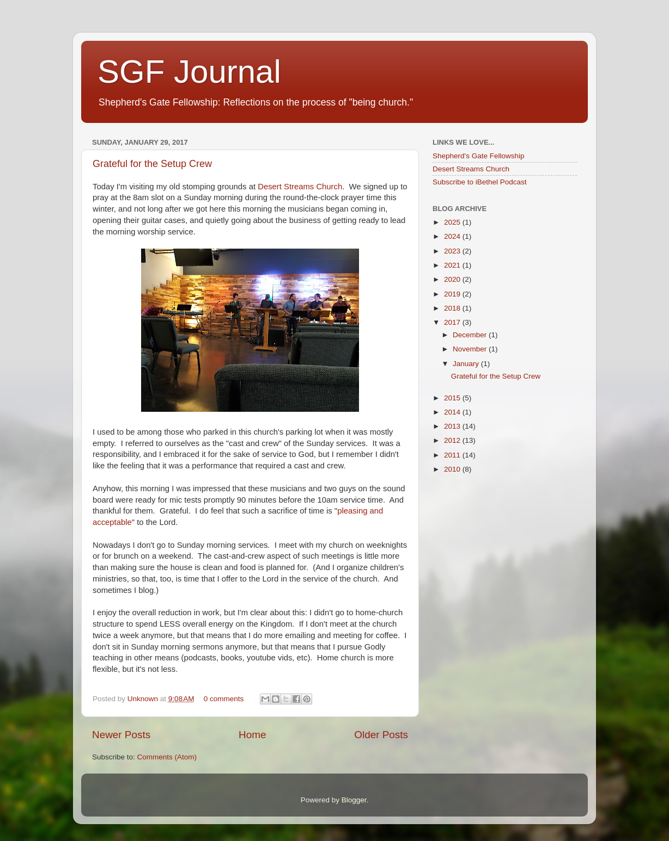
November (471, 349)
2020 (453, 279)
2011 (453, 455)
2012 (453, 440)
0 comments (224, 699)
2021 (453, 265)
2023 (453, 251)
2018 (453, 308)
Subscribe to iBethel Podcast (480, 182)
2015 (453, 398)
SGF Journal (189, 71)
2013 (453, 426)
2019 (453, 294)
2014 (453, 412)
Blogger (354, 800)
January (467, 364)
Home (252, 734)
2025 (453, 222)
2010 (453, 469)
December (471, 335)
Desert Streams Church (300, 186)
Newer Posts (121, 734)
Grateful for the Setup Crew (152, 163)
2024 (453, 236)
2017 (453, 322)
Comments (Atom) (167, 757)
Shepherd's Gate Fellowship (478, 156)
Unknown (143, 699)
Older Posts (381, 734)
